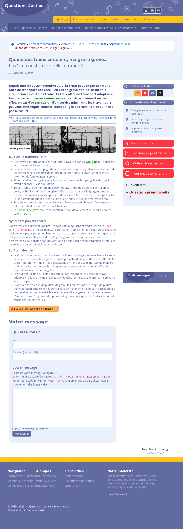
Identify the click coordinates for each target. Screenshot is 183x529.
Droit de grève (61, 117)
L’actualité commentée (65, 28)
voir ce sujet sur (34, 309)
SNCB (34, 121)
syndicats (91, 162)
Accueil (63, 19)
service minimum (47, 98)
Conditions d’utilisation (79, 481)
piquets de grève (28, 210)
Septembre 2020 (119, 44)
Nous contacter (109, 19)
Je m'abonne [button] (118, 494)
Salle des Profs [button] (120, 28)
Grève (47, 117)
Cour (17, 250)
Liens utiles (131, 19)
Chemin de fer (108, 117)
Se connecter (61, 506)
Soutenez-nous (139, 143)
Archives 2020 (97, 44)
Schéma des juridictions (145, 153)
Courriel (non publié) (25, 352)
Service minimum (19, 121)
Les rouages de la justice (23, 485)
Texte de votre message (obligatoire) (35, 373)
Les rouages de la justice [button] (28, 28)
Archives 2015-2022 (73, 44)
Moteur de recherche (143, 163)
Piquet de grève (79, 117)
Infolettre (148, 19)
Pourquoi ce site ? (84, 19)
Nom (15, 340)
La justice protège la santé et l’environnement (146, 121)
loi (113, 259)
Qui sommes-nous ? (148, 28)
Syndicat (93, 117)
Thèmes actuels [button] (94, 28)
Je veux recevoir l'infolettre (31, 429)
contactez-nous (155, 453)
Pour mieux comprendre (146, 173)
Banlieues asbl (35, 510)
